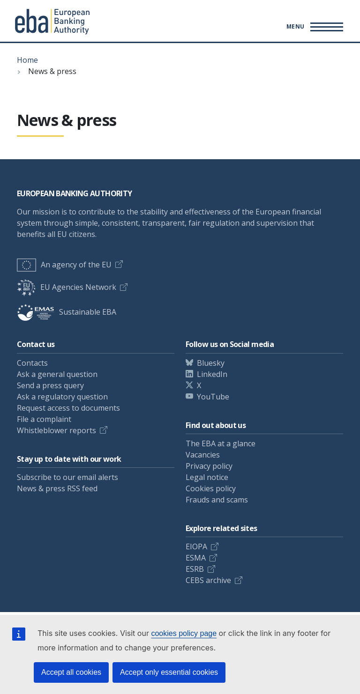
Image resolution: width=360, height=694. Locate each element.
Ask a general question (57, 374)
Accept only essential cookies (169, 672)
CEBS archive (208, 580)
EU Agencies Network (66, 287)
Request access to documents (68, 408)
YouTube (213, 396)
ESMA (196, 558)
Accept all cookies (71, 672)
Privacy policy (209, 466)
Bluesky (211, 363)
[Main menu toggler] (313, 26)
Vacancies (203, 455)
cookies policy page (184, 633)
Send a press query (50, 385)
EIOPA (196, 546)
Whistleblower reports (56, 430)
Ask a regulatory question (62, 396)
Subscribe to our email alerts (67, 477)
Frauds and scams (217, 500)
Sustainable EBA (66, 312)
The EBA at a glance (220, 443)
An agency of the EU (64, 264)
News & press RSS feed (57, 488)
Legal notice (207, 477)
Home (27, 60)
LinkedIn (212, 374)
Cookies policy (211, 488)
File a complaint (44, 419)
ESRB (195, 569)
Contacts (32, 363)
